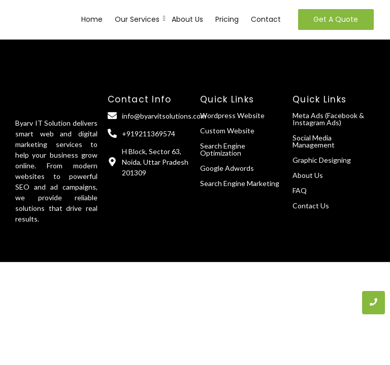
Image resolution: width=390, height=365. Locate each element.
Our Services (137, 19)
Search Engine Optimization (222, 149)
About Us (187, 19)
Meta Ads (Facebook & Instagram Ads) (328, 119)
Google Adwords (227, 168)
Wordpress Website (232, 115)
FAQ (299, 190)
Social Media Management (313, 141)
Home (92, 19)
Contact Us (310, 205)
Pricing (227, 19)
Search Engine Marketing (239, 183)
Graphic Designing (321, 160)
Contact (266, 19)
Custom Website (227, 130)
